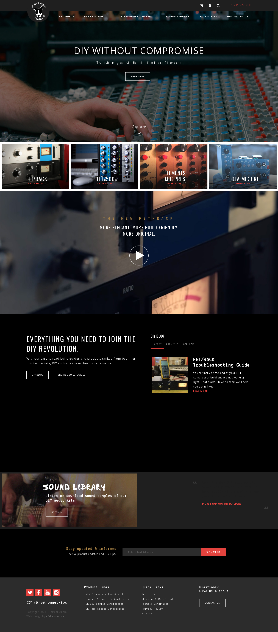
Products (67, 16)
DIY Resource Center (134, 16)
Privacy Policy (152, 609)
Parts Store (94, 16)
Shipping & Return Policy (160, 599)
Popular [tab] (188, 344)
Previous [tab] (172, 344)
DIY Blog (37, 374)
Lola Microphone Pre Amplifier (106, 594)
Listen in (56, 512)
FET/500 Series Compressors (103, 604)
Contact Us (212, 602)
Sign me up (213, 552)
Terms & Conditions (155, 604)
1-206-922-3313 (241, 5)
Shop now (35, 183)
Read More (200, 390)
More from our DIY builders (221, 503)
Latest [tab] (157, 344)
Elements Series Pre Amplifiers (106, 599)
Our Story (208, 16)
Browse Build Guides (71, 374)
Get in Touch (238, 16)
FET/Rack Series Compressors (104, 609)
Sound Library (178, 16)
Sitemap (147, 613)
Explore (139, 129)
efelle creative (55, 616)
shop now (137, 76)
